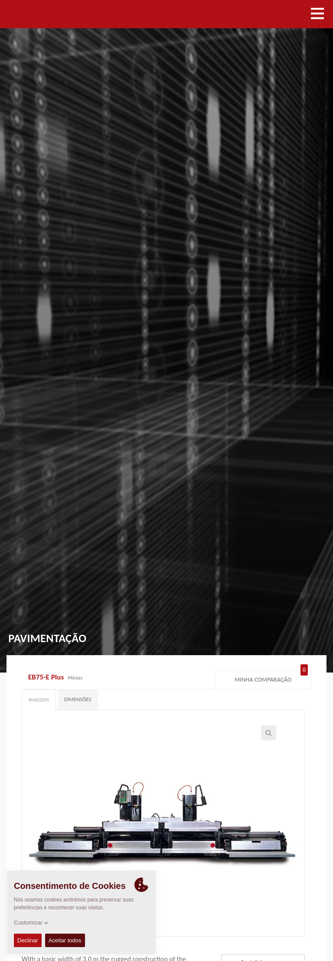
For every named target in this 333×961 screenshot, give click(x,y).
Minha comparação (271, 677)
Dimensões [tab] (77, 699)
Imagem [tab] (39, 699)
